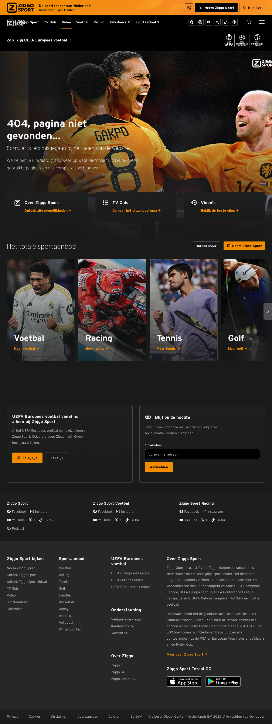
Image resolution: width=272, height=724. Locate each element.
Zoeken (246, 22)
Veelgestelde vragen (127, 619)
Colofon (114, 716)
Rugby (64, 609)
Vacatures (119, 633)
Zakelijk (57, 458)
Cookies (35, 716)
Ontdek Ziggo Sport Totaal (27, 581)
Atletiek (65, 616)
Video (11, 595)
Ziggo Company (123, 679)
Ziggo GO (118, 672)
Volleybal (66, 622)
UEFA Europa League (127, 580)
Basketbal (66, 602)
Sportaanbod (17, 602)
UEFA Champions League (130, 573)
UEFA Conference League (131, 587)
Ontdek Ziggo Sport (22, 575)
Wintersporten (70, 629)
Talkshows (14, 609)
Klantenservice (122, 626)
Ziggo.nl (117, 665)
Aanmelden (159, 467)
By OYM (136, 716)
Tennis (63, 581)
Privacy (12, 716)
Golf (62, 588)
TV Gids (12, 588)
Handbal (65, 595)
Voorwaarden (87, 716)
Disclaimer (59, 716)
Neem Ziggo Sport (21, 568)
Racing (64, 575)
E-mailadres (153, 445)
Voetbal (65, 568)
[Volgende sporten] (268, 311)
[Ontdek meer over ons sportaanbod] (206, 245)
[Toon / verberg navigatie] (262, 22)
